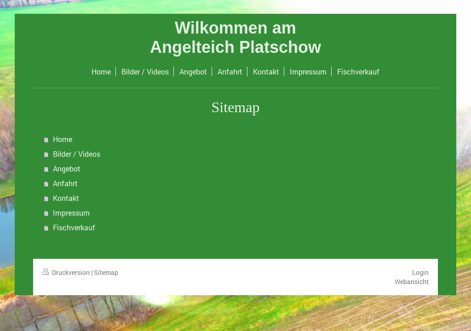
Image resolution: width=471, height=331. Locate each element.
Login (420, 272)
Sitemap (106, 272)
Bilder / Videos (76, 154)
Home (62, 139)
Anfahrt (65, 183)
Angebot (66, 168)
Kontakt (66, 198)
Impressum (71, 212)
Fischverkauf (74, 227)
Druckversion (66, 272)
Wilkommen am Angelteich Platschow (235, 37)
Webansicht (412, 281)
